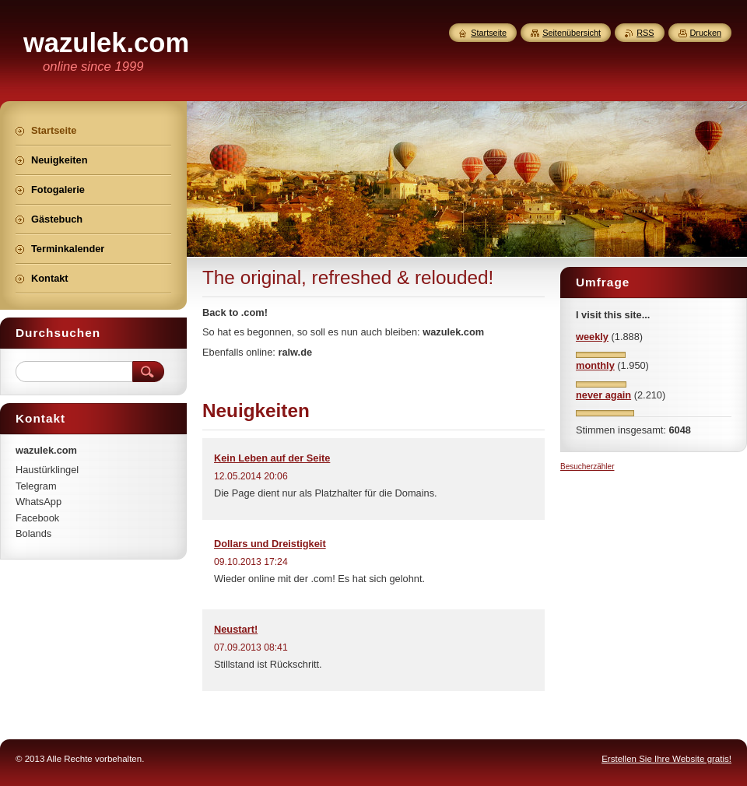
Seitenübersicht (571, 32)
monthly (595, 365)
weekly (592, 336)
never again (603, 395)
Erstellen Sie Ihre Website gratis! (666, 758)
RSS (645, 32)
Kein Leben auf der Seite (272, 458)
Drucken (706, 32)
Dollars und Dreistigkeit (270, 543)
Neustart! (236, 629)
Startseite (489, 32)
